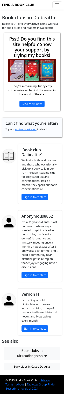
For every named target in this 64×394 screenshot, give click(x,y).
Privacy (45, 380)
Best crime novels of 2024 (21, 388)
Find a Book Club (18, 4)
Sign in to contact (35, 197)
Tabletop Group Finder (41, 384)
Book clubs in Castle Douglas (32, 366)
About (20, 384)
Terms (9, 384)
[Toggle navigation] (57, 4)
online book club (25, 129)
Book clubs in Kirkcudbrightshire (32, 353)
